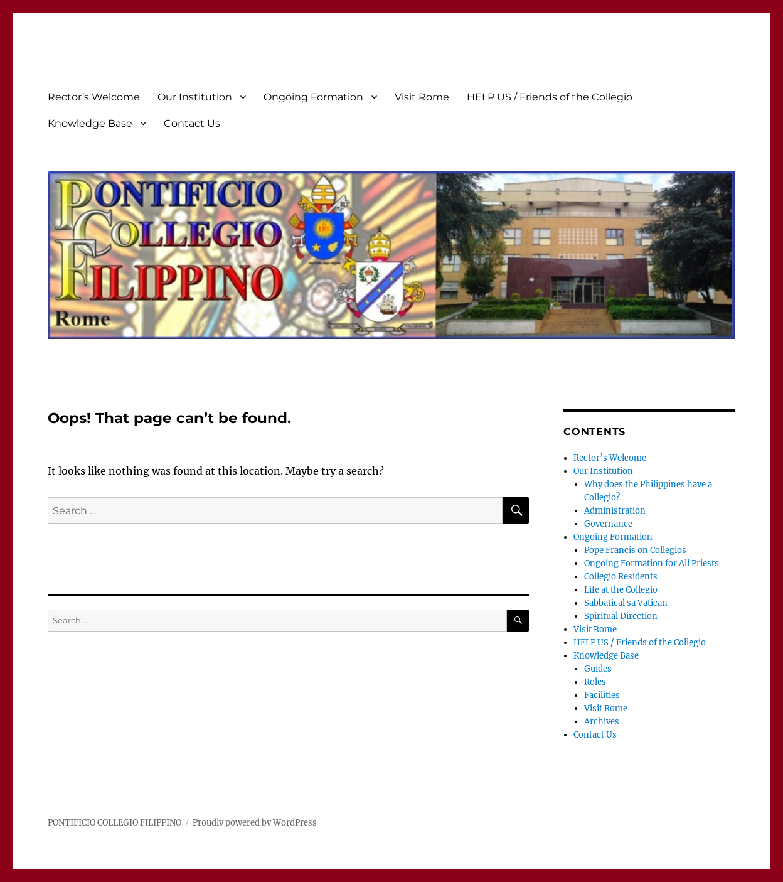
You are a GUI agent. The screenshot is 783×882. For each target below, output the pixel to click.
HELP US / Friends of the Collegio (549, 97)
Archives (601, 721)
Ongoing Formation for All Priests (651, 563)
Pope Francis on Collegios (635, 550)
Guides (598, 669)
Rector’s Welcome (94, 97)
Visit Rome (422, 97)
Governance (608, 524)
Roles (595, 682)
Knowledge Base (90, 123)
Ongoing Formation (313, 97)
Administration (615, 510)
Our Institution (194, 97)
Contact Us (192, 123)
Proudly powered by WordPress (255, 822)
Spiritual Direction (621, 616)
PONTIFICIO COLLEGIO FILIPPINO (114, 822)
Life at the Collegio (621, 589)
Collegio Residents (621, 576)
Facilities (602, 695)
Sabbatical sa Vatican (626, 603)
